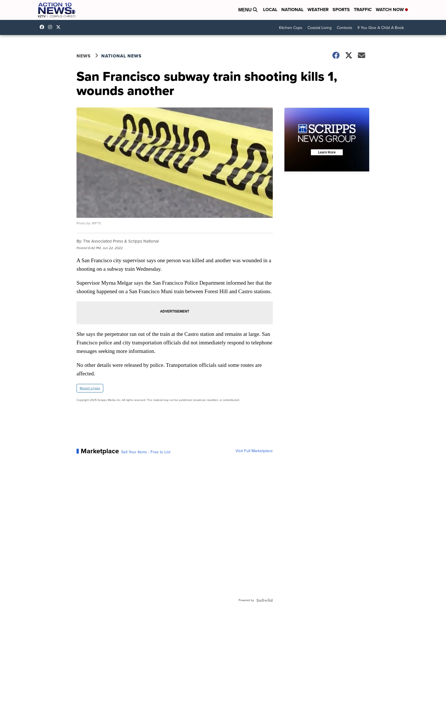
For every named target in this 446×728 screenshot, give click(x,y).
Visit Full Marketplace (254, 451)
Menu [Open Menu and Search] (247, 9)
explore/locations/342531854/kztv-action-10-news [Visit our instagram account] (51, 27)
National (292, 9)
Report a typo (90, 388)
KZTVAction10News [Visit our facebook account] (43, 27)
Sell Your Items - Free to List (145, 452)
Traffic (363, 9)
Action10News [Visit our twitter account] (59, 27)
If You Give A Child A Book (381, 28)
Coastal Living (319, 28)
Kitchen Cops (290, 28)
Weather (318, 9)
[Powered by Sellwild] (264, 600)
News (84, 56)
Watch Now (392, 9)
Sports (341, 9)
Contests (344, 28)
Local (270, 9)
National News (121, 56)
